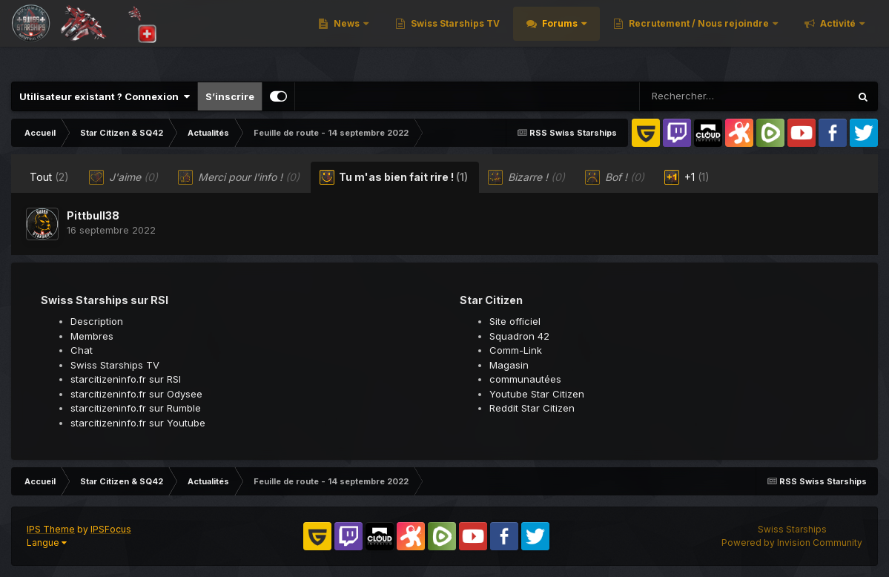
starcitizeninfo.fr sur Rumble (135, 408)
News (362, 36)
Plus (845, 36)
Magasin (509, 365)
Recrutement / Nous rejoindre (714, 36)
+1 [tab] (687, 177)
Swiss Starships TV (469, 36)
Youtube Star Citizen (536, 394)
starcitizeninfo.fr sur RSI (125, 379)
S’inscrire (229, 96)
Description (96, 321)
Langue (47, 542)
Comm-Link (515, 350)
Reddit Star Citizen (532, 408)
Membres (91, 336)
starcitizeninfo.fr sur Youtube (137, 423)
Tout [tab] (49, 177)
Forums (575, 36)
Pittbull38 (93, 215)
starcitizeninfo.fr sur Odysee (136, 394)
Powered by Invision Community (791, 542)
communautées (525, 379)
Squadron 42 (519, 336)
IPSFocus (110, 529)
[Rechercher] (702, 96)
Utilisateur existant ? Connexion (104, 96)
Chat (81, 350)
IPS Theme (51, 529)
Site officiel (515, 321)
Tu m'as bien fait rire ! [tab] (394, 177)
